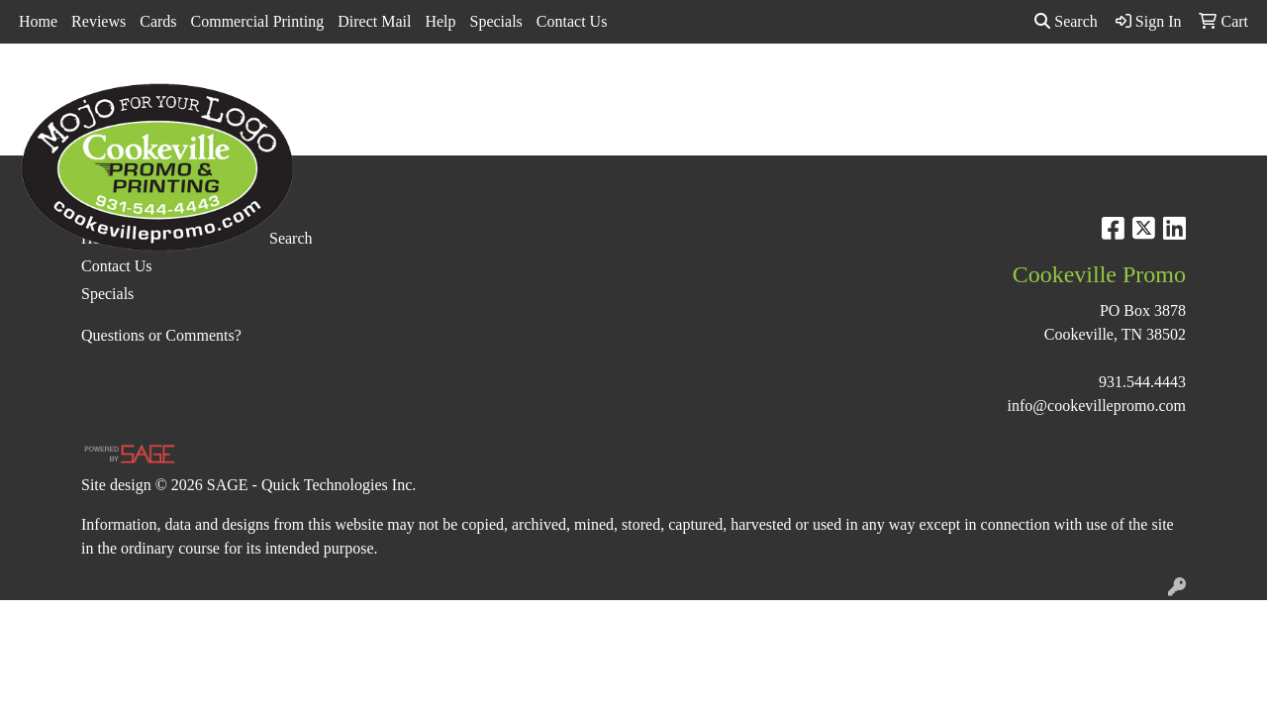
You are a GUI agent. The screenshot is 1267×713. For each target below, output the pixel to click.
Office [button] (956, 86)
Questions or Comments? (161, 335)
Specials (496, 21)
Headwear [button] (797, 86)
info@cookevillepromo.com (1097, 405)
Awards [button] (486, 86)
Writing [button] (1097, 86)
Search (1066, 21)
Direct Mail (374, 21)
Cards (158, 21)
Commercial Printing (258, 21)
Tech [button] (1025, 86)
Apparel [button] (405, 86)
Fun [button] (720, 86)
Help (440, 21)
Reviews (98, 21)
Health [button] (883, 86)
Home (38, 21)
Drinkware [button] (640, 86)
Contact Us (572, 21)
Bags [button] (558, 86)
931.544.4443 (1142, 381)
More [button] (1171, 86)
